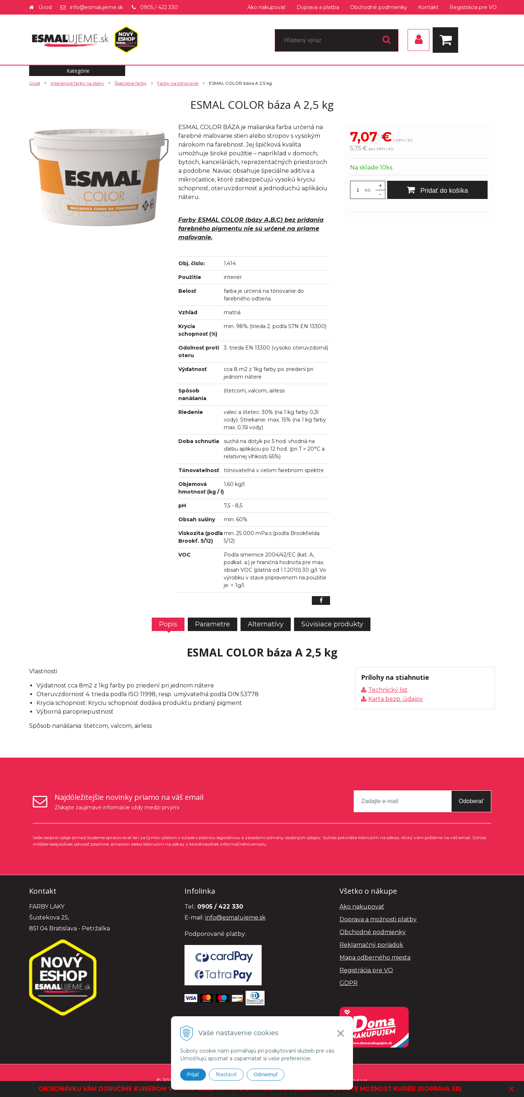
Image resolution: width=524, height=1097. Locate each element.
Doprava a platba (318, 7)
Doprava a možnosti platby (378, 919)
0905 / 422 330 (159, 7)
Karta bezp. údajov (395, 698)
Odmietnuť (266, 1074)
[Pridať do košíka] (437, 190)
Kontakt (428, 7)
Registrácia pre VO (473, 7)
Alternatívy (265, 624)
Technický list (388, 689)
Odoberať (471, 801)
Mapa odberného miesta (375, 957)
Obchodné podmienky (378, 7)
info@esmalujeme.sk (96, 7)
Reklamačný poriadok (371, 944)
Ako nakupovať (266, 7)
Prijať (193, 1074)
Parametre (212, 624)
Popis (168, 624)
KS (367, 190)
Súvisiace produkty (332, 624)
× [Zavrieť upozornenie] (511, 1089)
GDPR (349, 983)
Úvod (45, 7)
